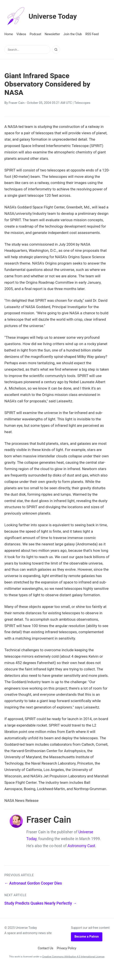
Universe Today (40, 16)
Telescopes (82, 103)
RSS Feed (92, 34)
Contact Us (45, 948)
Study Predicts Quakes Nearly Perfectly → (40, 903)
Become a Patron (86, 936)
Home (8, 34)
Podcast (35, 34)
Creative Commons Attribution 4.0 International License (73, 956)
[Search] (56, 49)
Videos (21, 34)
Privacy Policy (66, 948)
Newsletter (52, 34)
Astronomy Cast (81, 846)
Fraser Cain (16, 103)
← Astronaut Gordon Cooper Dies (33, 883)
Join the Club (72, 34)
